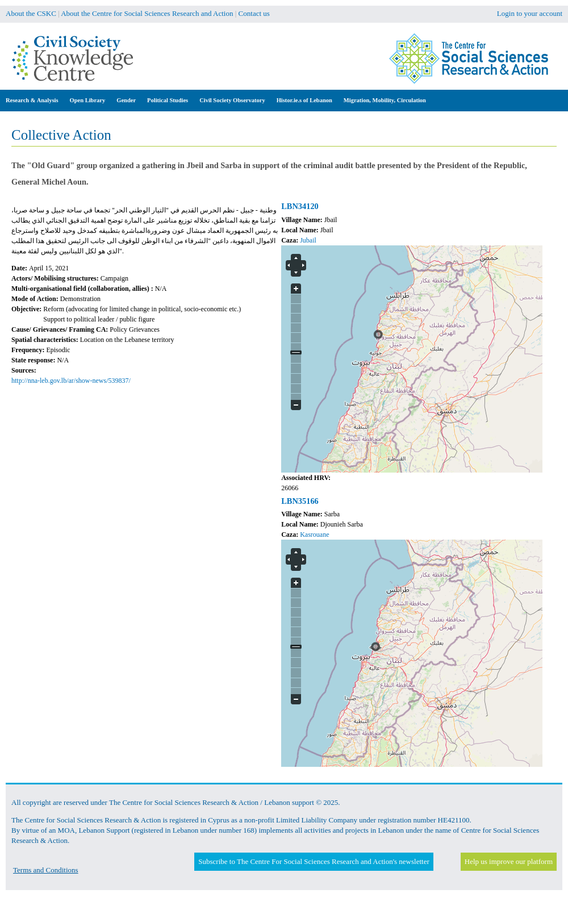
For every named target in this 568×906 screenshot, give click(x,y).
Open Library (88, 100)
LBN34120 (300, 206)
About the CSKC (31, 13)
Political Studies (167, 100)
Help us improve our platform (509, 861)
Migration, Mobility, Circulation (385, 100)
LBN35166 (300, 501)
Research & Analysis (32, 100)
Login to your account (529, 13)
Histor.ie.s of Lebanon (304, 100)
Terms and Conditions (45, 870)
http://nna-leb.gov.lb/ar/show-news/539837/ (71, 381)
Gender (126, 100)
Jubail (308, 240)
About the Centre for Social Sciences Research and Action (147, 13)
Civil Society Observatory (232, 100)
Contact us (254, 13)
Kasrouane (314, 534)
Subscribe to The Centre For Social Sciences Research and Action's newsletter (313, 861)
